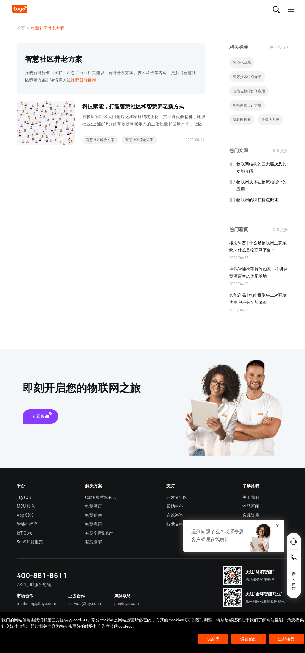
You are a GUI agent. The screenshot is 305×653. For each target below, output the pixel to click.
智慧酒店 (93, 506)
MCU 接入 (26, 506)
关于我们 (250, 497)
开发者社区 (176, 497)
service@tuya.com (85, 603)
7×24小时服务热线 (34, 584)
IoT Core (24, 533)
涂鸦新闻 (250, 506)
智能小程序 (27, 524)
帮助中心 (174, 506)
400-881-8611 (42, 575)
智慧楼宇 (93, 542)
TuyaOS (24, 497)
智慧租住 (93, 515)
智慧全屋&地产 (99, 533)
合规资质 (250, 515)
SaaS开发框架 (30, 542)
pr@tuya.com (126, 603)
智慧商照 (93, 524)
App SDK (25, 515)
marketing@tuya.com (36, 603)
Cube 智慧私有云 (101, 497)
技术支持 (174, 524)
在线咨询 (174, 515)
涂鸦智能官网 (83, 79)
